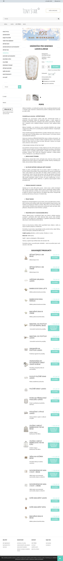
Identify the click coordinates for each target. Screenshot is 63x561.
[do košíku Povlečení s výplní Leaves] (55, 414)
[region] (41, 34)
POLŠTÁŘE (5, 62)
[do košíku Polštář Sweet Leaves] (55, 391)
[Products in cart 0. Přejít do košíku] (53, 10)
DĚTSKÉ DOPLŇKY (7, 68)
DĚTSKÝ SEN (6, 50)
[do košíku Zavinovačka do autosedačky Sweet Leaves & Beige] (55, 363)
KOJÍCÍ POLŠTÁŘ (7, 37)
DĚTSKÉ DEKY (6, 44)
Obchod (5, 547)
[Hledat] (58, 19)
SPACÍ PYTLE (6, 31)
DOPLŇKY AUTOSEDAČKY (9, 56)
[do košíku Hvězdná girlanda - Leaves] (55, 282)
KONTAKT (34, 545)
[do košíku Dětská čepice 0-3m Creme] (55, 270)
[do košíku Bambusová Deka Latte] (55, 291)
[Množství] (46, 66)
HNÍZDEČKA (6, 53)
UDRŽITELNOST (35, 547)
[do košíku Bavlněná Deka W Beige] (55, 519)
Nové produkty (7, 74)
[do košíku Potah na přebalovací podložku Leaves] (55, 400)
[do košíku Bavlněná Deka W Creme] (55, 314)
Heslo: (4, 102)
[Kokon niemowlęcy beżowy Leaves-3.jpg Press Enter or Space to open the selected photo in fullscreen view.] (31, 67)
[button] (40, 97)
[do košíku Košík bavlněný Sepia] (55, 510)
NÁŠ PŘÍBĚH (34, 543)
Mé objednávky (6, 543)
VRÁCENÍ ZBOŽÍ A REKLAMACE (23, 545)
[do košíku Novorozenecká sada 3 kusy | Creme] (55, 487)
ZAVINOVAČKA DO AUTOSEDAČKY (11, 47)
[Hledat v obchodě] (30, 19)
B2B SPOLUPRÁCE (35, 549)
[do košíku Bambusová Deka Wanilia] (55, 302)
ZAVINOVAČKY (6, 34)
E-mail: (5, 96)
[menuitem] (6, 24)
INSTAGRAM (48, 543)
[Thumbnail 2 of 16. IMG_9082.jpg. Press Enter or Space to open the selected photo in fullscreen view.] (35, 97)
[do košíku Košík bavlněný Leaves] (55, 501)
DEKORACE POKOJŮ (7, 65)
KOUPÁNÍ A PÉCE (7, 59)
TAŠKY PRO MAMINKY (8, 40)
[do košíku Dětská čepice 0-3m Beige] (55, 257)
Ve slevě (5, 77)
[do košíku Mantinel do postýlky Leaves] (55, 339)
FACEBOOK (48, 545)
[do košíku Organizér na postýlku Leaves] (55, 351)
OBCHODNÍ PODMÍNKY (22, 547)
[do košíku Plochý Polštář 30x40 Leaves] (55, 379)
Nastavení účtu (6, 545)
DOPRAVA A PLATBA (21, 543)
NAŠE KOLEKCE (6, 71)
